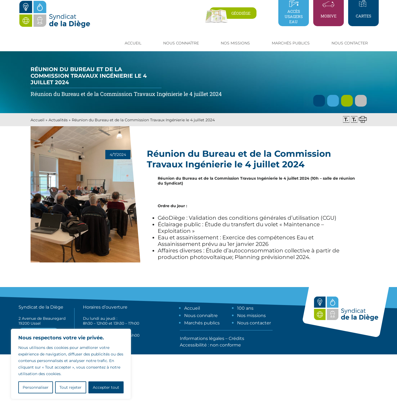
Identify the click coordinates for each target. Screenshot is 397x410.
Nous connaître (201, 315)
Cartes (363, 16)
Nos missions (251, 315)
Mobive (328, 16)
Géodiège (240, 13)
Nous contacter (350, 43)
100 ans (245, 308)
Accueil (133, 43)
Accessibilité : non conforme (210, 345)
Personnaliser (36, 387)
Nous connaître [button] (181, 43)
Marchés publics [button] (291, 43)
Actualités (58, 119)
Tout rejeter (70, 387)
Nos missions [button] (235, 43)
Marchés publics (202, 322)
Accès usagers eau (294, 16)
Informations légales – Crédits (212, 338)
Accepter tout (106, 387)
